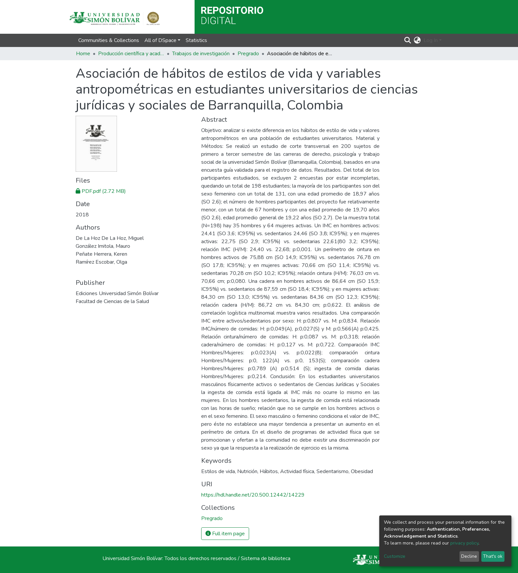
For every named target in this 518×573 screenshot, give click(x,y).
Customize (394, 556)
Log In (431, 40)
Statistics (196, 40)
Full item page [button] (225, 533)
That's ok (492, 556)
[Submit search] (408, 40)
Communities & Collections (108, 40)
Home (83, 53)
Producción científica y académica (131, 53)
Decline (469, 556)
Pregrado (248, 53)
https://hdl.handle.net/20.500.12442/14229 (253, 495)
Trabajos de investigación (201, 53)
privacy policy (464, 543)
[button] (417, 40)
